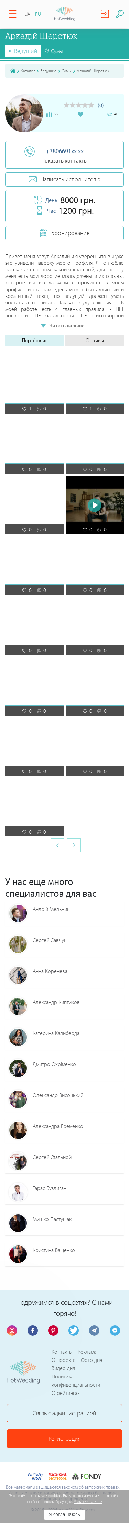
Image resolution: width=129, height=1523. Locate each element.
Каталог (28, 70)
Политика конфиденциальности (76, 1380)
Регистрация (65, 1438)
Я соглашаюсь (64, 1514)
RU (38, 14)
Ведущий (25, 51)
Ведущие (48, 70)
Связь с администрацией (64, 1413)
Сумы (67, 70)
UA (27, 14)
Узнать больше (88, 1501)
